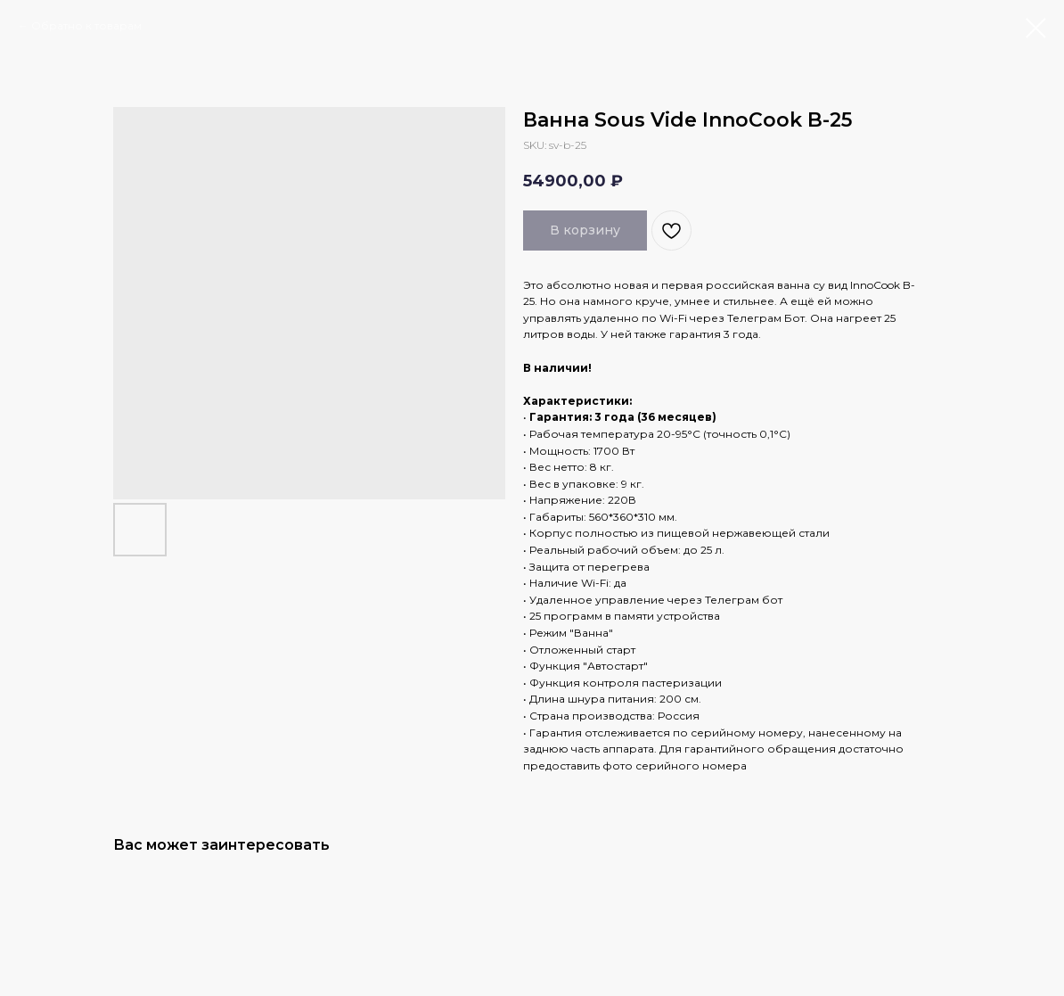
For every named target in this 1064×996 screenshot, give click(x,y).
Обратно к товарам (86, 25)
